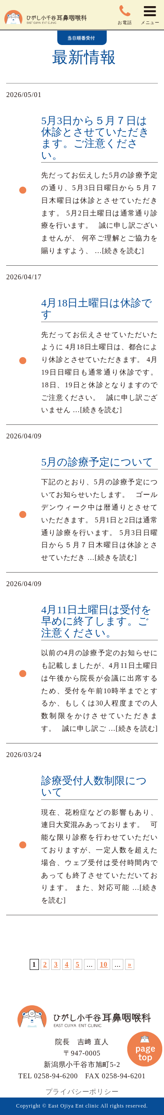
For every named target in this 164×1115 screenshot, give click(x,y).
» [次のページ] (130, 964)
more (82, 174)
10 (104, 964)
